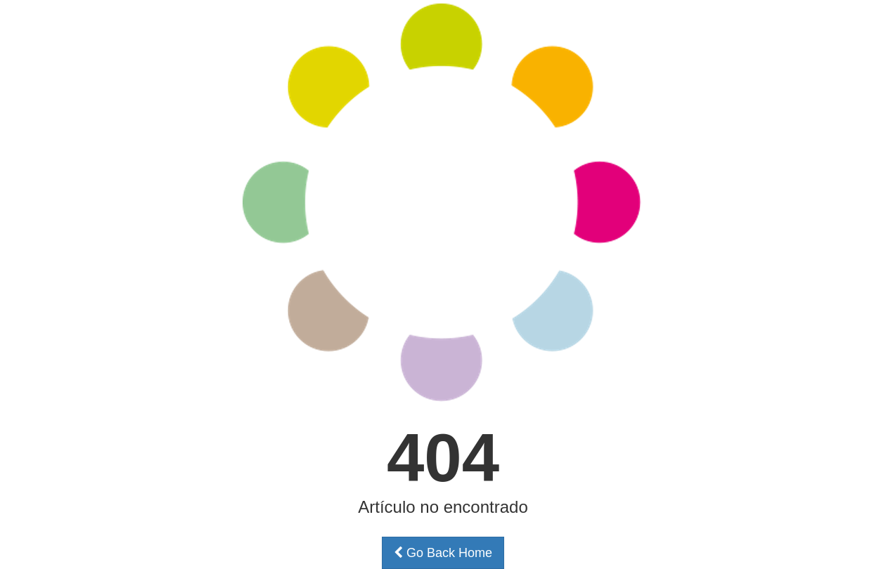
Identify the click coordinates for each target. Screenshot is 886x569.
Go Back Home (443, 553)
